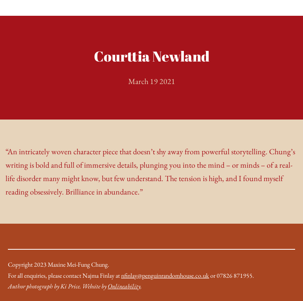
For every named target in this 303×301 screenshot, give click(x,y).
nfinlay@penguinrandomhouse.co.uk (165, 275)
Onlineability (124, 286)
